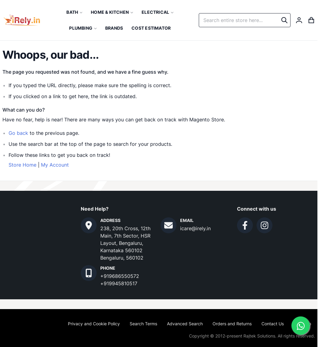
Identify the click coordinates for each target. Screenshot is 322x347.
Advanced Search (185, 323)
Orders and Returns (232, 323)
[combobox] (245, 20)
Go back (18, 133)
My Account (55, 165)
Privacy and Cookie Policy (94, 323)
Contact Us (272, 323)
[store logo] (21, 20)
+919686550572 (119, 276)
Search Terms (143, 323)
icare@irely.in (195, 228)
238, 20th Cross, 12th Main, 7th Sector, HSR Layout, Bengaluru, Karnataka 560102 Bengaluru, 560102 (125, 243)
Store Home (22, 165)
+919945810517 (118, 283)
